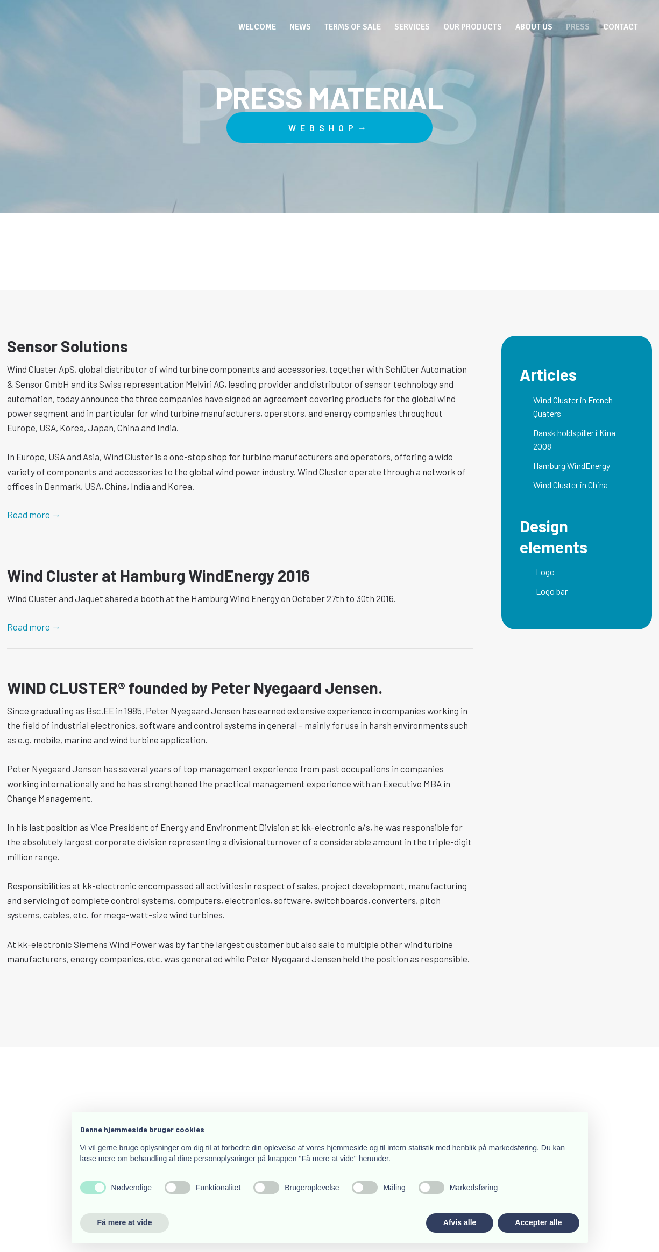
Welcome (257, 27)
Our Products (472, 27)
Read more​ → (34, 514)
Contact (620, 27)
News (300, 27)
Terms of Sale (352, 27)
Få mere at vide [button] (124, 1222)
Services (412, 27)
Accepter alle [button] (538, 1222)
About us (533, 27)
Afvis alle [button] (459, 1222)
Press (578, 27)
